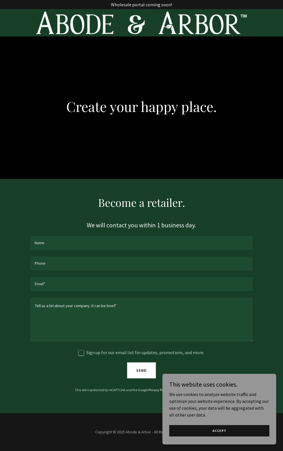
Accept (219, 430)
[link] (141, 22)
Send (141, 370)
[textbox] (141, 243)
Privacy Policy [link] (158, 390)
